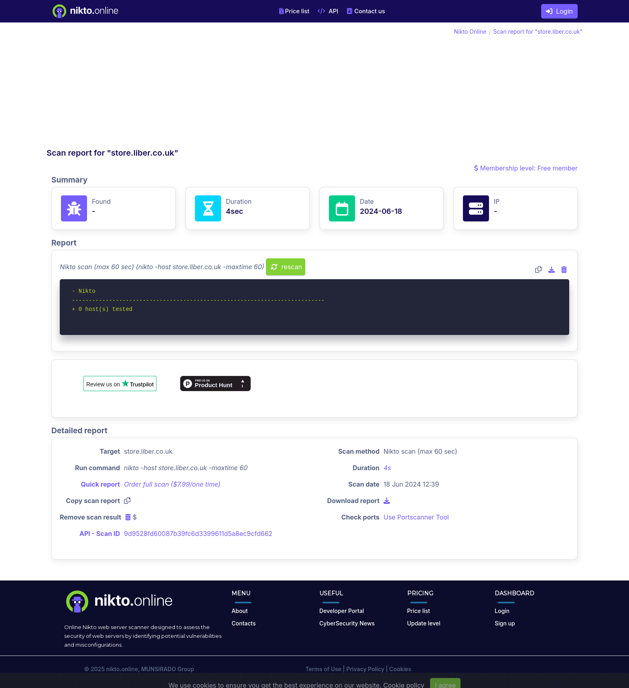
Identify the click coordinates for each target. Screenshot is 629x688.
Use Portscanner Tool (416, 517)
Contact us (366, 11)
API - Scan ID (99, 534)
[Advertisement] (180, 87)
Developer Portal (341, 610)
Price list (294, 11)
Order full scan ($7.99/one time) (172, 484)
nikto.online (122, 669)
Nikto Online (470, 31)
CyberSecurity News (347, 623)
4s (387, 468)
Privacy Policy (365, 669)
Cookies (400, 669)
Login (559, 11)
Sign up (505, 623)
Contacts (243, 623)
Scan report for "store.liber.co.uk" (537, 31)
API (328, 11)
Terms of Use (323, 669)
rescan (286, 267)
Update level (423, 623)
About (239, 610)
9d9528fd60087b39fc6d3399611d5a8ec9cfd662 (198, 534)
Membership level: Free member (526, 168)
